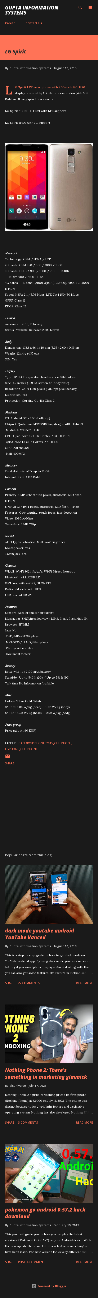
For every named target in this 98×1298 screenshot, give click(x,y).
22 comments (29, 983)
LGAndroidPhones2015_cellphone (44, 743)
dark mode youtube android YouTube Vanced (39, 934)
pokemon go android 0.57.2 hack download (45, 1213)
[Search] (80, 7)
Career (10, 23)
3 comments (28, 1122)
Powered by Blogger (49, 1286)
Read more (84, 983)
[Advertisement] (49, 809)
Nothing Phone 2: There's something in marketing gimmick (46, 1073)
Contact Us (34, 23)
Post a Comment (31, 1262)
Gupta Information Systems (31, 10)
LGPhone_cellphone (21, 749)
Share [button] (9, 763)
